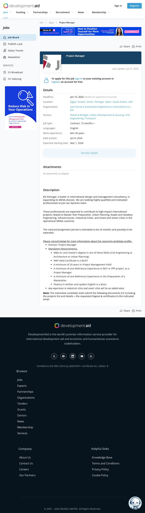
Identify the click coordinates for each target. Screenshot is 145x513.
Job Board (11, 37)
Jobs (5, 12)
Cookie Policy (100, 475)
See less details (89, 152)
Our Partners (27, 475)
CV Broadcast (13, 72)
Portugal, (100, 101)
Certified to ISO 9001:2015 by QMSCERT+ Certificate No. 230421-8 (72, 366)
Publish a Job (13, 44)
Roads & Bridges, (80, 115)
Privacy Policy (100, 469)
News (81, 12)
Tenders (22, 403)
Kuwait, (82, 101)
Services (22, 433)
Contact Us (26, 463)
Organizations (26, 397)
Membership (99, 12)
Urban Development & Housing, (107, 115)
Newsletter (11, 57)
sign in (78, 78)
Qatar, (109, 101)
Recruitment (63, 12)
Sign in (118, 5)
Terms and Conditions (105, 463)
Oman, (91, 101)
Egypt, (74, 101)
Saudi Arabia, (120, 101)
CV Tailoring (12, 79)
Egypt (51, 22)
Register (134, 5)
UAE (130, 101)
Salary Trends (13, 50)
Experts (22, 386)
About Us (25, 457)
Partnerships (40, 12)
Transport (90, 118)
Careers (24, 469)
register (56, 81)
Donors (22, 415)
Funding (20, 12)
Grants (21, 409)
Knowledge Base (102, 457)
